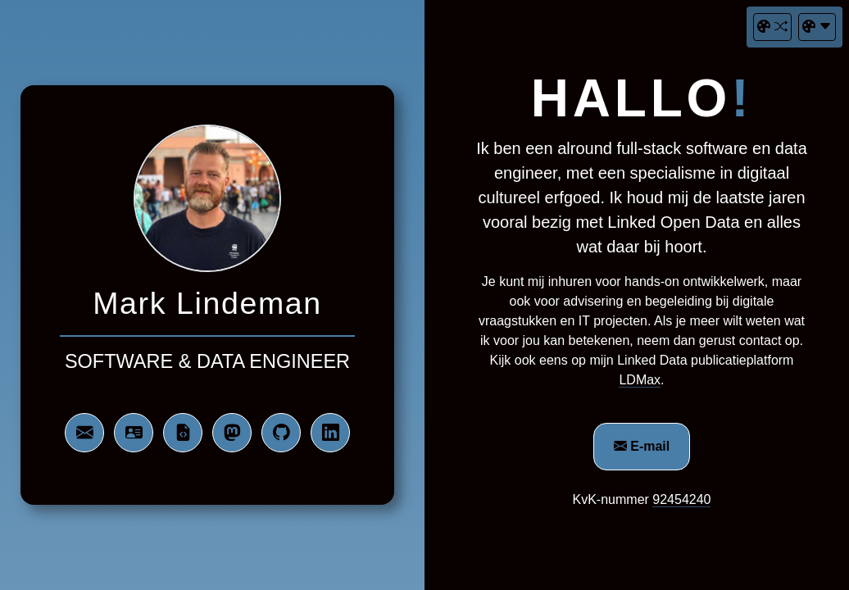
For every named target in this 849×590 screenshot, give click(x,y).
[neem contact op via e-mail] (84, 432)
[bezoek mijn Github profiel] (281, 432)
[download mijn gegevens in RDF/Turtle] (182, 432)
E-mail (642, 446)
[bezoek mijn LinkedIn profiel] (330, 432)
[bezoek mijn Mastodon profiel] (232, 432)
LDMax (640, 380)
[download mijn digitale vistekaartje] (133, 432)
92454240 (681, 499)
